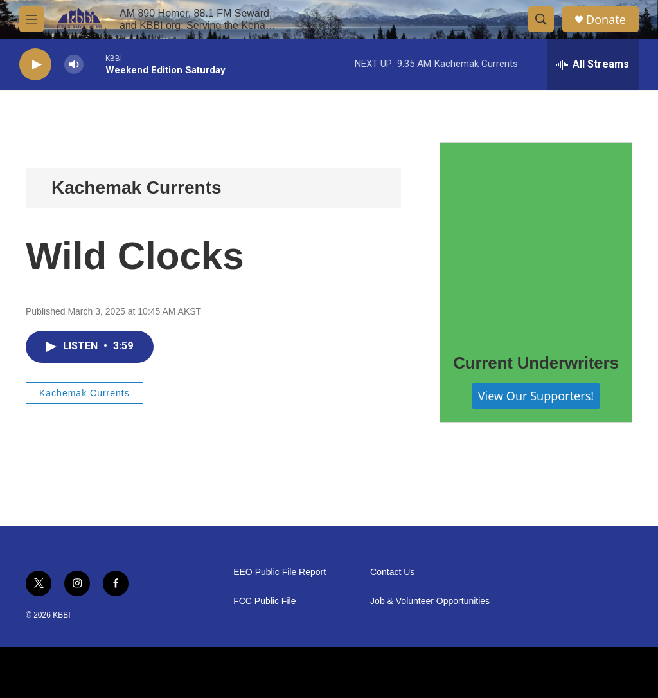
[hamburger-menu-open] (31, 19)
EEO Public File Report (279, 572)
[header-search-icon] (541, 19)
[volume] (74, 64)
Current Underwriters (536, 362)
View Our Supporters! (536, 395)
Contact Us (392, 572)
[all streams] (593, 64)
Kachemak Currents (136, 187)
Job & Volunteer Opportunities (430, 601)
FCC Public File (264, 601)
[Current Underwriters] (536, 239)
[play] (35, 64)
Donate (606, 19)
